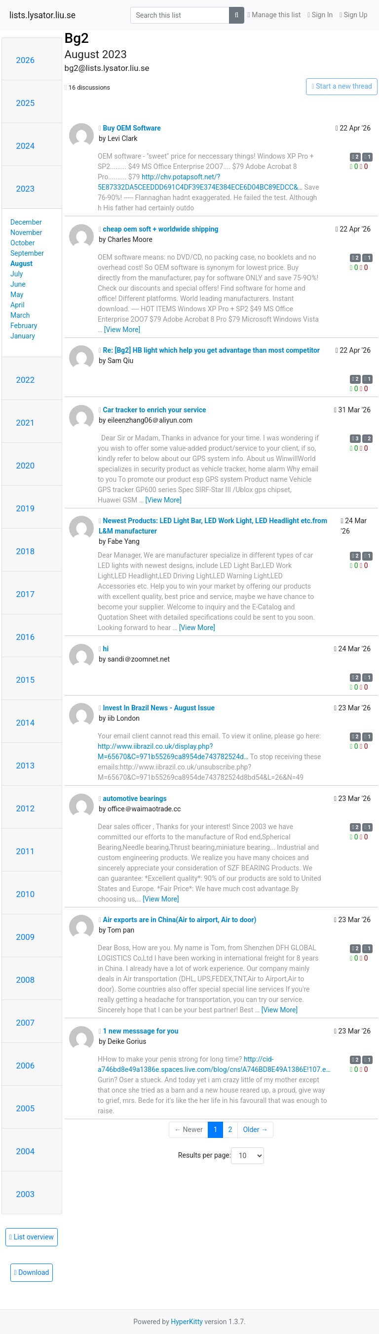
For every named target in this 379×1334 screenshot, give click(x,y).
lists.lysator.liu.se (42, 15)
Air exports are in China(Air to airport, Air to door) (177, 920)
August (21, 263)
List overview (31, 1237)
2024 (25, 146)
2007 (25, 1023)
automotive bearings (133, 798)
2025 (25, 103)
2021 (25, 423)
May (16, 295)
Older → (255, 1130)
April (17, 305)
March (20, 315)
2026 (25, 60)
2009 (25, 937)
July (16, 274)
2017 (25, 594)
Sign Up (353, 15)
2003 (25, 1194)
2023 (25, 189)
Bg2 (77, 38)
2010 (25, 894)
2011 (25, 851)
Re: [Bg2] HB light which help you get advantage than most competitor (209, 350)
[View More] (122, 330)
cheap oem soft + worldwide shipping (159, 229)
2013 (25, 765)
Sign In (320, 15)
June (18, 284)
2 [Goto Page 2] (230, 1130)
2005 (25, 1108)
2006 (25, 1065)
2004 (25, 1151)
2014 (25, 723)
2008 (25, 980)
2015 (25, 680)
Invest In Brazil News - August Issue (157, 708)
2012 (25, 808)
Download (31, 1272)
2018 (25, 551)
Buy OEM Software (130, 128)
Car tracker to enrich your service (152, 410)
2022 (25, 380)
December (26, 222)
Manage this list (274, 15)
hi (104, 649)
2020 (25, 465)
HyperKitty (187, 1322)
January (22, 336)
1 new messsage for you (138, 1031)
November (26, 232)
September (27, 253)
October (22, 243)
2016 (25, 637)
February (23, 326)
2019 (25, 508)
